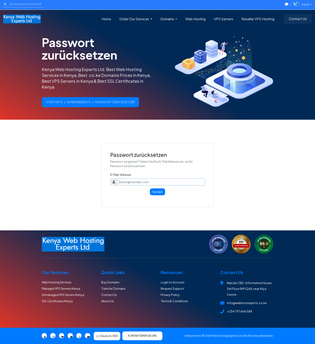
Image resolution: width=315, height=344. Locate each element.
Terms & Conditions (174, 301)
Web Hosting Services (56, 282)
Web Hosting (195, 19)
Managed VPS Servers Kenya (61, 288)
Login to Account (173, 282)
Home (106, 19)
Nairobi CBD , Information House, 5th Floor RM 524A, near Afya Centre (249, 288)
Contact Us (298, 19)
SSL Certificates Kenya (57, 301)
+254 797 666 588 (239, 311)
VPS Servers (223, 19)
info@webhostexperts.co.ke (247, 303)
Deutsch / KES (107, 336)
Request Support (172, 288)
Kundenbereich (79, 102)
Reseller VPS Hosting (258, 19)
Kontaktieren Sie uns (142, 335)
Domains (168, 19)
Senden (157, 192)
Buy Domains (110, 282)
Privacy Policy (170, 295)
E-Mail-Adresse (120, 174)
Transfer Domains (113, 288)
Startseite (54, 102)
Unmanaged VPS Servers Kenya (63, 295)
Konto (306, 4)
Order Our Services (134, 19)
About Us (107, 301)
